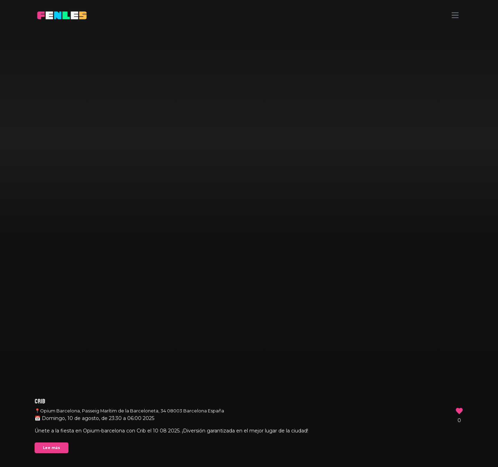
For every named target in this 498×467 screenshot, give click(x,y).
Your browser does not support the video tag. (249, 233)
